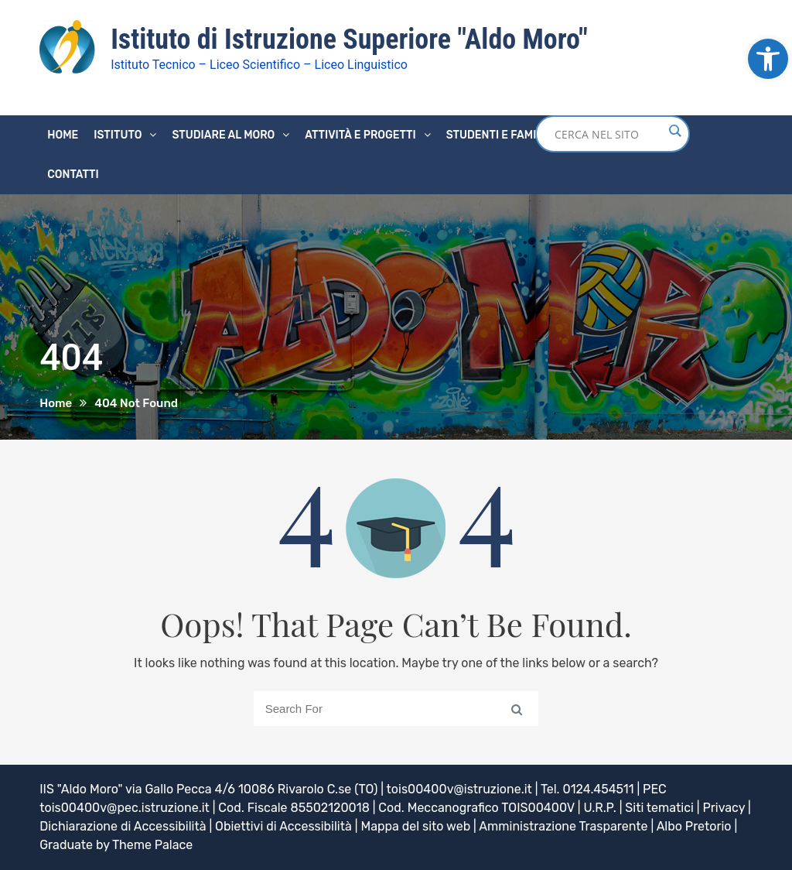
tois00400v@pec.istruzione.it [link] (124, 807)
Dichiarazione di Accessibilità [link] (122, 826)
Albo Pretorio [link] (694, 826)
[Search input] (609, 134)
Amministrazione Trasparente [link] (563, 826)
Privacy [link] (723, 807)
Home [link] (62, 135)
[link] (768, 59)
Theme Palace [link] (152, 844)
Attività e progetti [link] (360, 135)
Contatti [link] (72, 174)
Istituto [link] (118, 135)
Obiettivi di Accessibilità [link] (283, 826)
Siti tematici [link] (659, 807)
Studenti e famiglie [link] (503, 135)
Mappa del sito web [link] (415, 826)
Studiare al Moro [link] (223, 135)
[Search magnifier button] (674, 131)
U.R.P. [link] (599, 807)
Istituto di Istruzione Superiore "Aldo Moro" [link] (349, 39)
